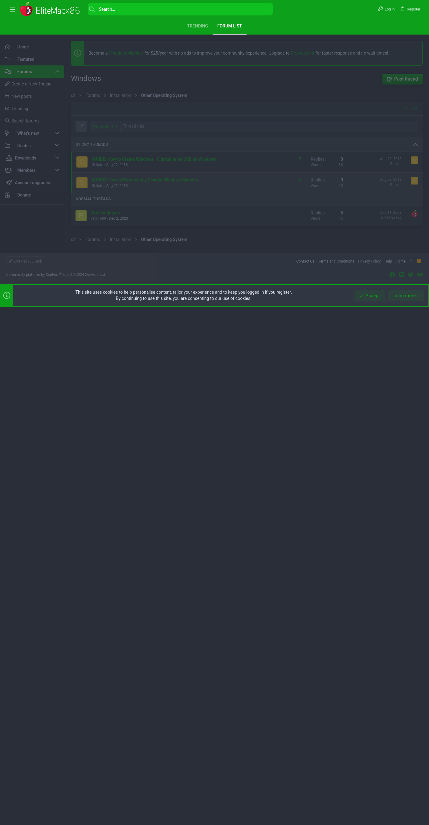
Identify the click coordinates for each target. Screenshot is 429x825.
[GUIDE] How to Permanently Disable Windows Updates (145, 352)
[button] (12, 9)
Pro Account (302, 53)
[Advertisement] (32, 301)
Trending (197, 25)
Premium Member (126, 53)
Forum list (229, 25)
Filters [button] (408, 282)
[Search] (180, 9)
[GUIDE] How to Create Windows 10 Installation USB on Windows (154, 332)
